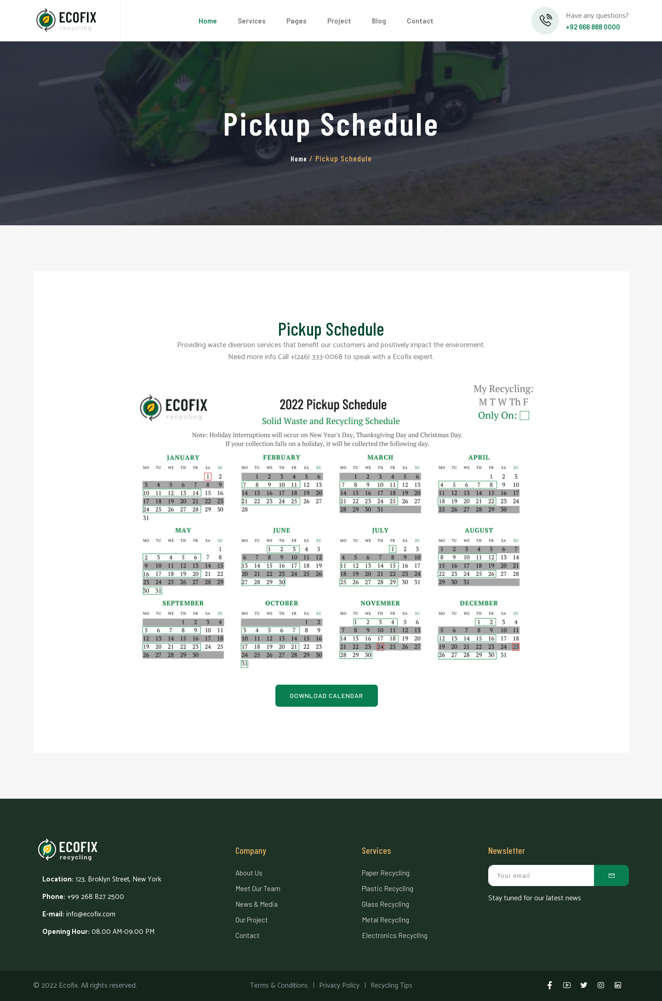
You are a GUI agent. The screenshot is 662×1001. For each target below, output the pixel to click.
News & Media (256, 904)
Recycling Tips (391, 985)
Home (208, 21)
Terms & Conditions (279, 985)
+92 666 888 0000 (593, 27)
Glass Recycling (385, 904)
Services (252, 21)
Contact (420, 21)
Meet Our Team (257, 888)
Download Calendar (326, 695)
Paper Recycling (386, 873)
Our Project (251, 919)
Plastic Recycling (387, 888)
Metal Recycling (385, 919)
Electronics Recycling (395, 935)
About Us (249, 873)
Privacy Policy (339, 985)
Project (339, 21)
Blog (379, 21)
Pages (296, 21)
